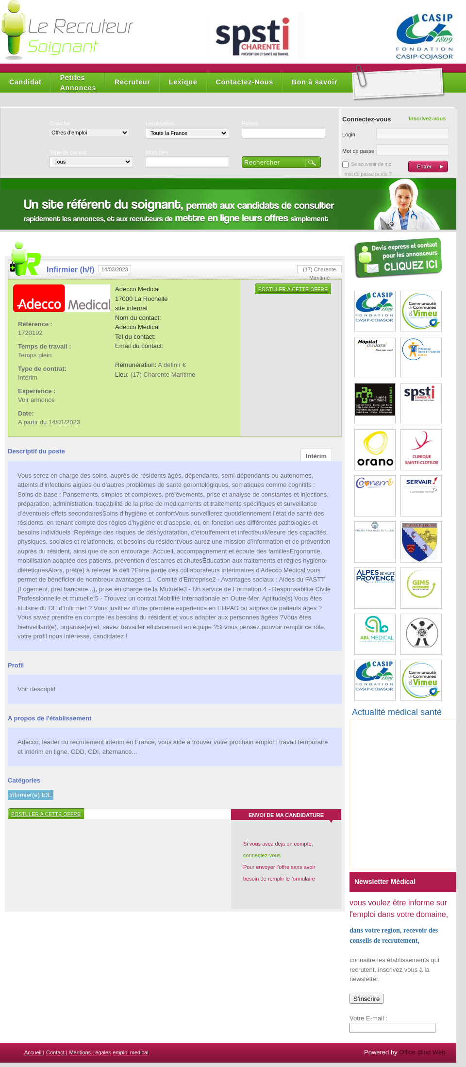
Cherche (60, 123)
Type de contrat (68, 152)
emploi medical (130, 1052)
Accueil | (34, 1052)
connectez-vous (262, 855)
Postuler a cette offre (293, 289)
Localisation (160, 123)
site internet (131, 308)
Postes (250, 123)
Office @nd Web (422, 1052)
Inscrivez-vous (427, 118)
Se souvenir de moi (372, 164)
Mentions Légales (90, 1052)
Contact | (56, 1052)
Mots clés (157, 152)
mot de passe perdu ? (368, 174)
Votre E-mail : (368, 1018)
